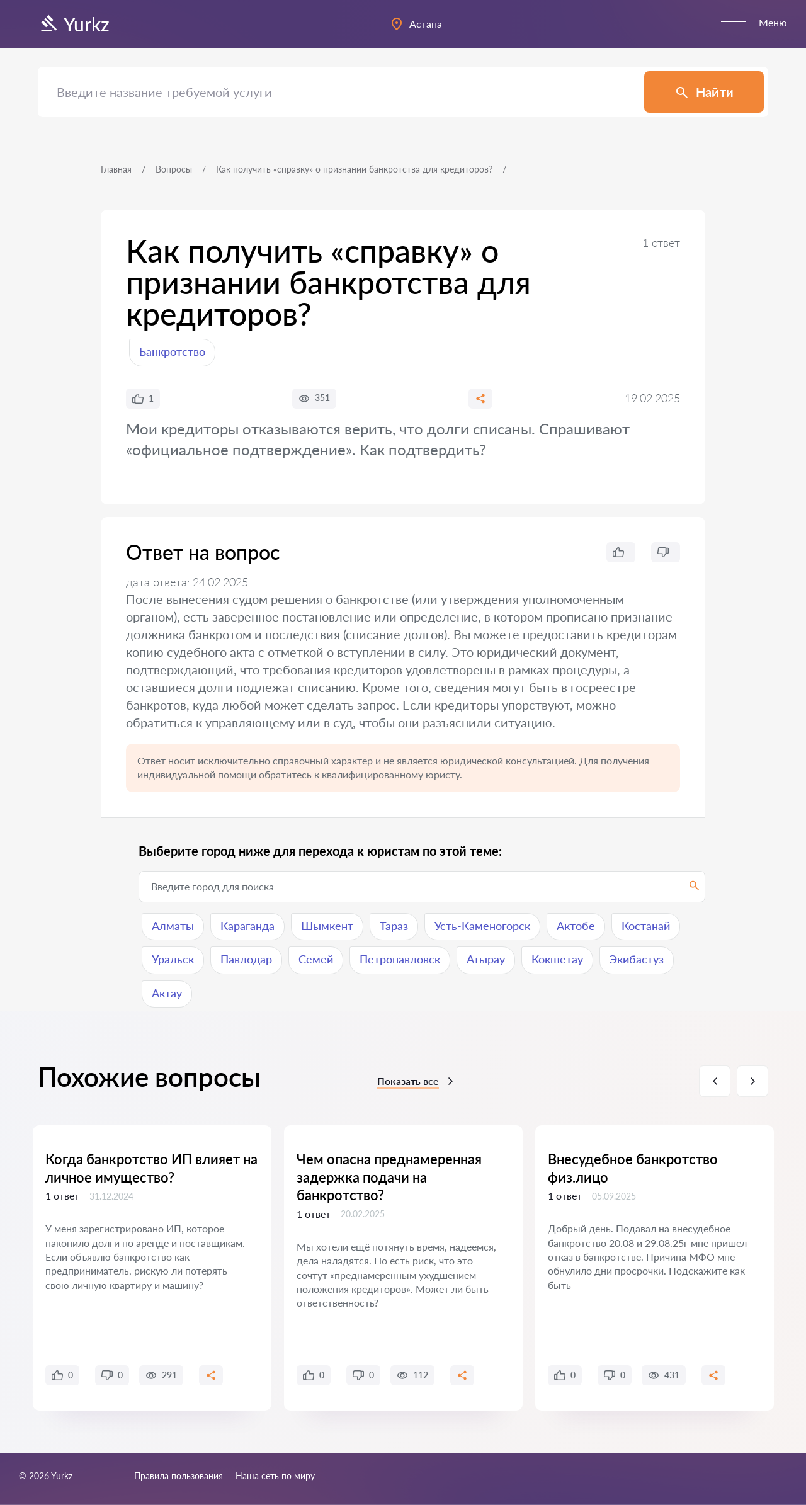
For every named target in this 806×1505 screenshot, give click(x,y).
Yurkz (74, 24)
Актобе (576, 926)
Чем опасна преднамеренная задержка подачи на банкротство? (389, 1176)
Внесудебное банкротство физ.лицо (633, 1168)
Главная (116, 169)
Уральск (173, 959)
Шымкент (327, 926)
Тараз (394, 926)
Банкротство (172, 351)
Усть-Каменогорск (482, 926)
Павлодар (246, 959)
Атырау (486, 959)
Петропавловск (400, 959)
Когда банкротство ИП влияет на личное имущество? (151, 1168)
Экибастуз (637, 959)
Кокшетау (557, 959)
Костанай (646, 926)
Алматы (173, 926)
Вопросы (174, 169)
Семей (315, 959)
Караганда (247, 926)
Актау (167, 993)
